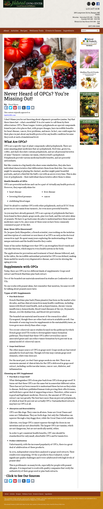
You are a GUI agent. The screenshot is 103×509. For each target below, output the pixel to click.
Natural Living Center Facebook (98, 4)
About (6, 30)
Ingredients (68, 30)
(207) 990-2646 (94, 26)
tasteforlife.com (10, 115)
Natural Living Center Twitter (93, 4)
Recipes (23, 30)
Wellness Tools (36, 30)
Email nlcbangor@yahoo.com (89, 4)
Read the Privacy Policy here (57, 504)
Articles (14, 30)
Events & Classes (53, 30)
